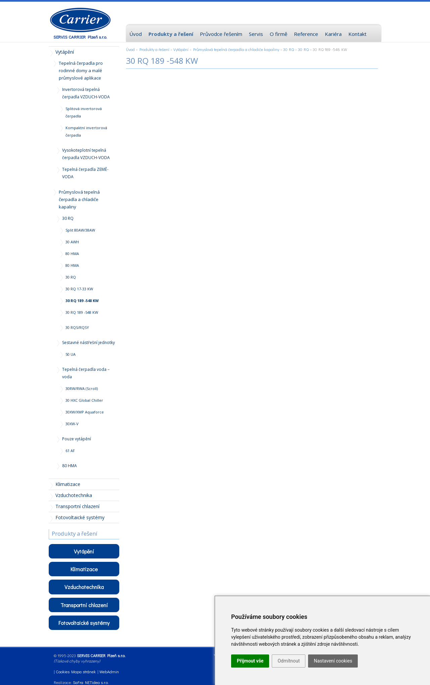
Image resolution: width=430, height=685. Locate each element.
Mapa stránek (83, 671)
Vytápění (180, 49)
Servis (256, 34)
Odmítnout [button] (288, 661)
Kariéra (333, 34)
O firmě (278, 34)
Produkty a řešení (154, 49)
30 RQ (288, 49)
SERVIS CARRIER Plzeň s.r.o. (80, 37)
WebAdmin (109, 671)
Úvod (130, 49)
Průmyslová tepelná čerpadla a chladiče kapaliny (236, 49)
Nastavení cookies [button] (333, 661)
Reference (306, 34)
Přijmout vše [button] (250, 661)
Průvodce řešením (221, 34)
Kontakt (357, 34)
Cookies (63, 671)
